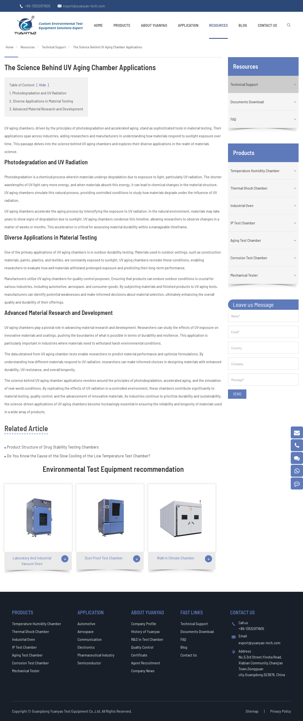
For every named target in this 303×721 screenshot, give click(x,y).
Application (188, 25)
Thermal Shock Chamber (248, 188)
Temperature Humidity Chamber (254, 170)
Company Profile (143, 623)
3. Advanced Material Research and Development (46, 108)
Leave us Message (253, 304)
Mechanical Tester (244, 275)
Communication (89, 639)
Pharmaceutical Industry (95, 655)
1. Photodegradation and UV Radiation (37, 92)
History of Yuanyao (145, 631)
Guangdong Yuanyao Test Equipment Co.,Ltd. (67, 711)
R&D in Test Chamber (147, 639)
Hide (42, 84)
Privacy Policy (280, 711)
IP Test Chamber (242, 222)
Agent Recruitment (145, 662)
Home (98, 25)
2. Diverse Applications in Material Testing (41, 101)
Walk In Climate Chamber (175, 557)
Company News (142, 670)
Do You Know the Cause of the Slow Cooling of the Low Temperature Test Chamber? (78, 455)
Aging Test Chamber (245, 240)
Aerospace (85, 631)
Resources (218, 25)
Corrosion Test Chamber (248, 257)
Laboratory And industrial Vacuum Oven (32, 560)
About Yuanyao (154, 25)
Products (122, 25)
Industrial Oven (241, 205)
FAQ (233, 119)
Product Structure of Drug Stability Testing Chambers (52, 447)
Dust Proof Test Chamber (104, 557)
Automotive (86, 623)
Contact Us (267, 25)
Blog (243, 25)
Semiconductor (89, 662)
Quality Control (142, 647)
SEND (237, 394)
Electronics (86, 647)
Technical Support (54, 47)
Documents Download (247, 101)
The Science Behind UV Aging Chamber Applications (107, 47)
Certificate (139, 655)
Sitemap (252, 711)
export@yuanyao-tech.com (84, 5)
